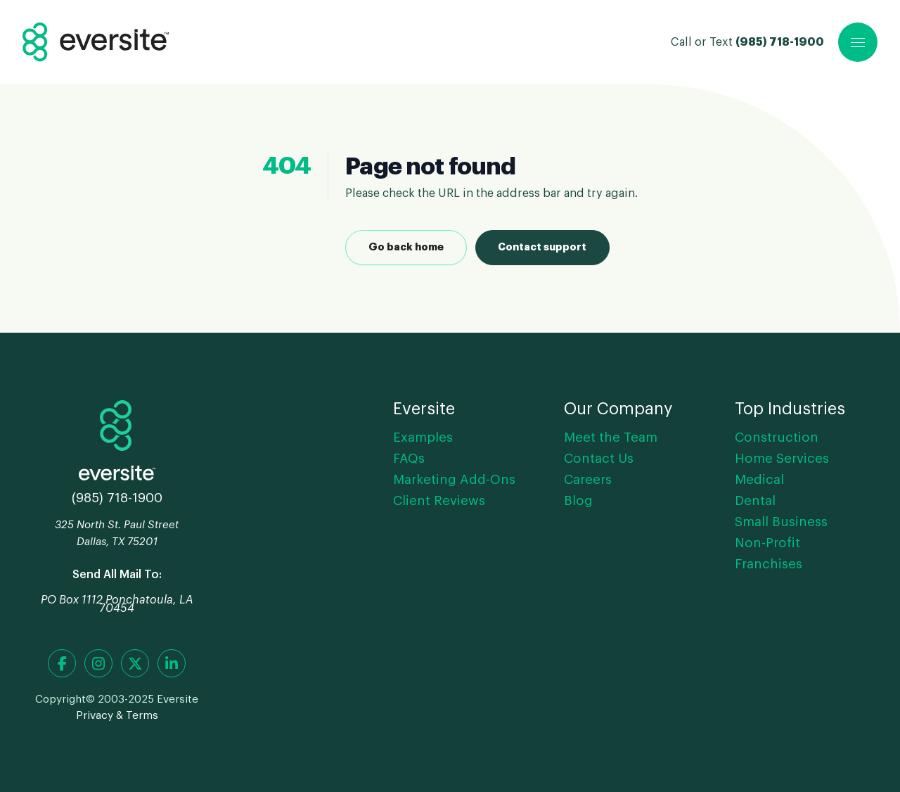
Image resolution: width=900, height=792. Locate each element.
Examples (423, 437)
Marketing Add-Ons (454, 479)
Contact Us (599, 458)
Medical (759, 479)
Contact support (542, 247)
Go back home (406, 247)
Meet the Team (610, 437)
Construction (776, 437)
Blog (578, 500)
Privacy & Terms (117, 715)
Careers (588, 479)
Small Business (781, 522)
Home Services (782, 458)
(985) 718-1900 (779, 42)
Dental (755, 500)
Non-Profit (767, 543)
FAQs (409, 458)
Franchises (768, 564)
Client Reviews (439, 500)
